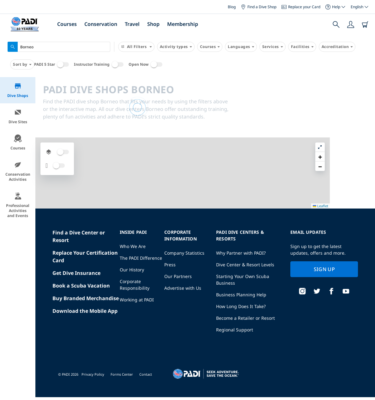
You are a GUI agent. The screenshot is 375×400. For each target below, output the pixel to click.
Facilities (302, 47)
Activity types (176, 47)
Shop (153, 24)
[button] (365, 96)
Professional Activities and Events (17, 205)
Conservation (100, 24)
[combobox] (59, 47)
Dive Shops (17, 90)
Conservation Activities (17, 171)
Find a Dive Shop (258, 6)
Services (272, 47)
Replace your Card (300, 6)
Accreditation (337, 47)
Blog (232, 6)
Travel (132, 24)
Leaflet (365, 394)
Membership (182, 24)
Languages (241, 47)
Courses (67, 24)
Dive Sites (18, 116)
